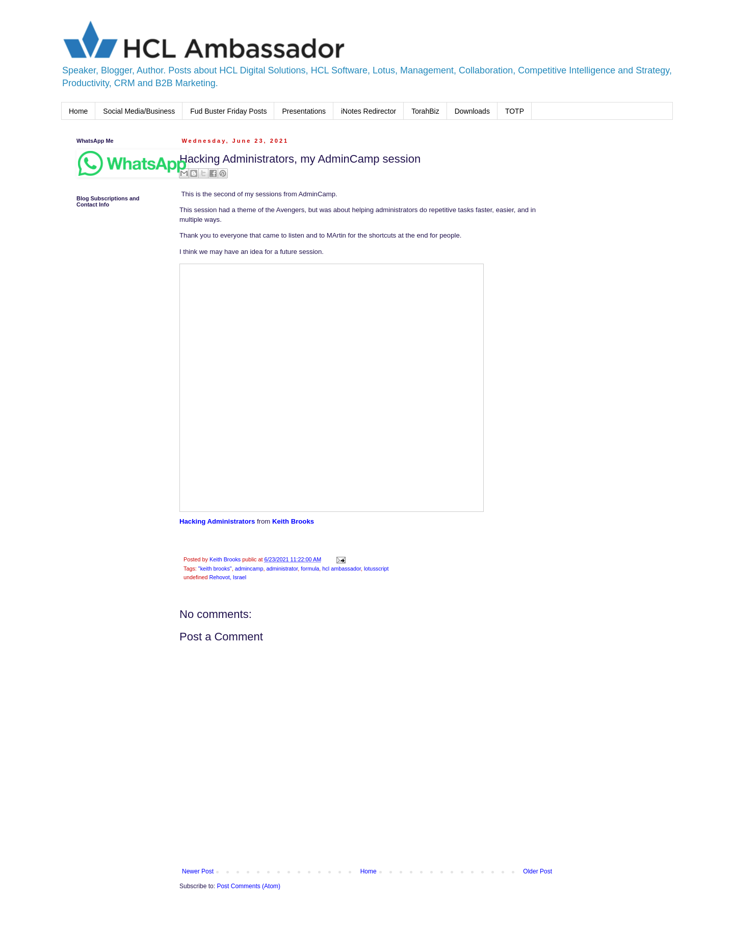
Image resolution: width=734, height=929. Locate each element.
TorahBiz (425, 111)
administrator (282, 568)
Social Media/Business (139, 111)
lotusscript (376, 568)
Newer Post (198, 871)
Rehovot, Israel (227, 577)
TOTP (514, 111)
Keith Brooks (293, 521)
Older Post (537, 871)
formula (310, 568)
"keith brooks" (215, 568)
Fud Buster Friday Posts (228, 111)
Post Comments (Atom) (248, 886)
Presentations (304, 111)
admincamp (249, 568)
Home (78, 111)
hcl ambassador (341, 568)
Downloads (472, 111)
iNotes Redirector (368, 111)
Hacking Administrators (217, 521)
